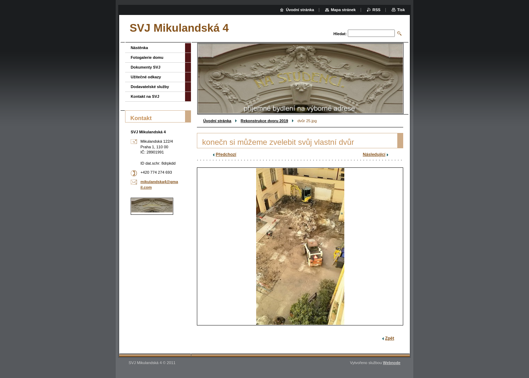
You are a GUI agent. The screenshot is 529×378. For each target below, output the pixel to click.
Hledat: (340, 34)
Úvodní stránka (217, 121)
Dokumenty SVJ (145, 67)
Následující (374, 154)
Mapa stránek (343, 10)
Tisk (401, 10)
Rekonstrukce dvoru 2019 (264, 121)
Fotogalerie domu (147, 57)
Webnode (391, 363)
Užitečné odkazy (146, 77)
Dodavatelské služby (150, 87)
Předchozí (226, 154)
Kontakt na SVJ (145, 96)
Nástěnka (139, 48)
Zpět (389, 338)
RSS (377, 10)
